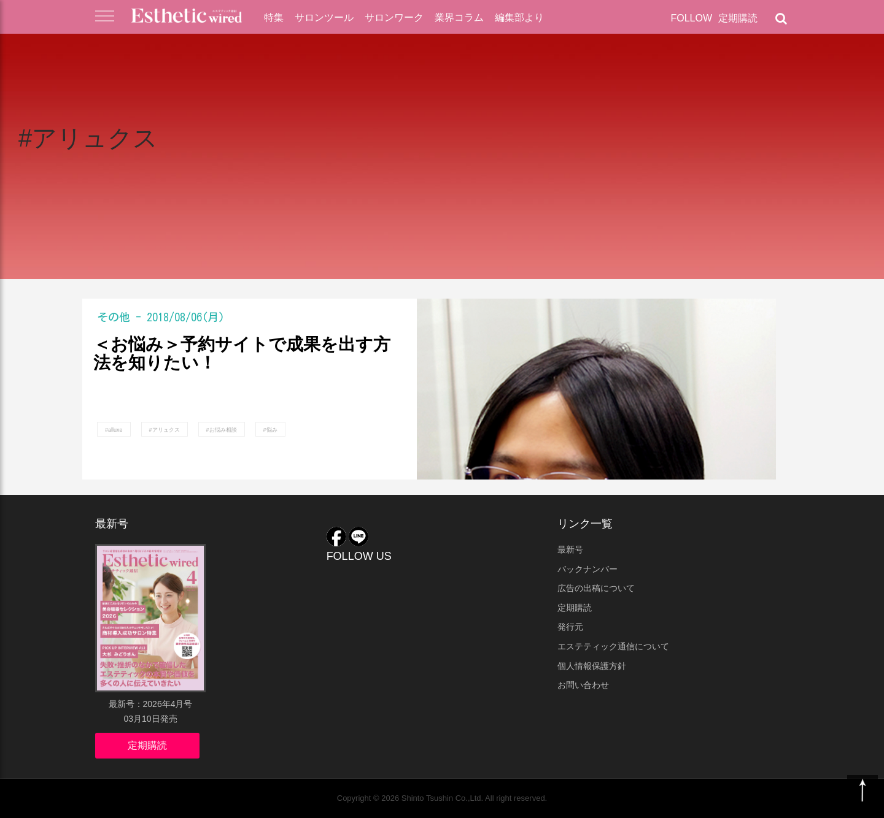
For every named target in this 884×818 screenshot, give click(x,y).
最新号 (570, 549)
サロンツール (324, 17)
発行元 (570, 627)
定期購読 (738, 18)
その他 (113, 317)
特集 (274, 17)
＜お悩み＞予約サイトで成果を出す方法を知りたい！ (241, 354)
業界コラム (459, 17)
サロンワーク (394, 17)
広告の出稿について (596, 588)
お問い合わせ (583, 685)
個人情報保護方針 (591, 666)
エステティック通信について (613, 646)
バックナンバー (587, 569)
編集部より (519, 17)
